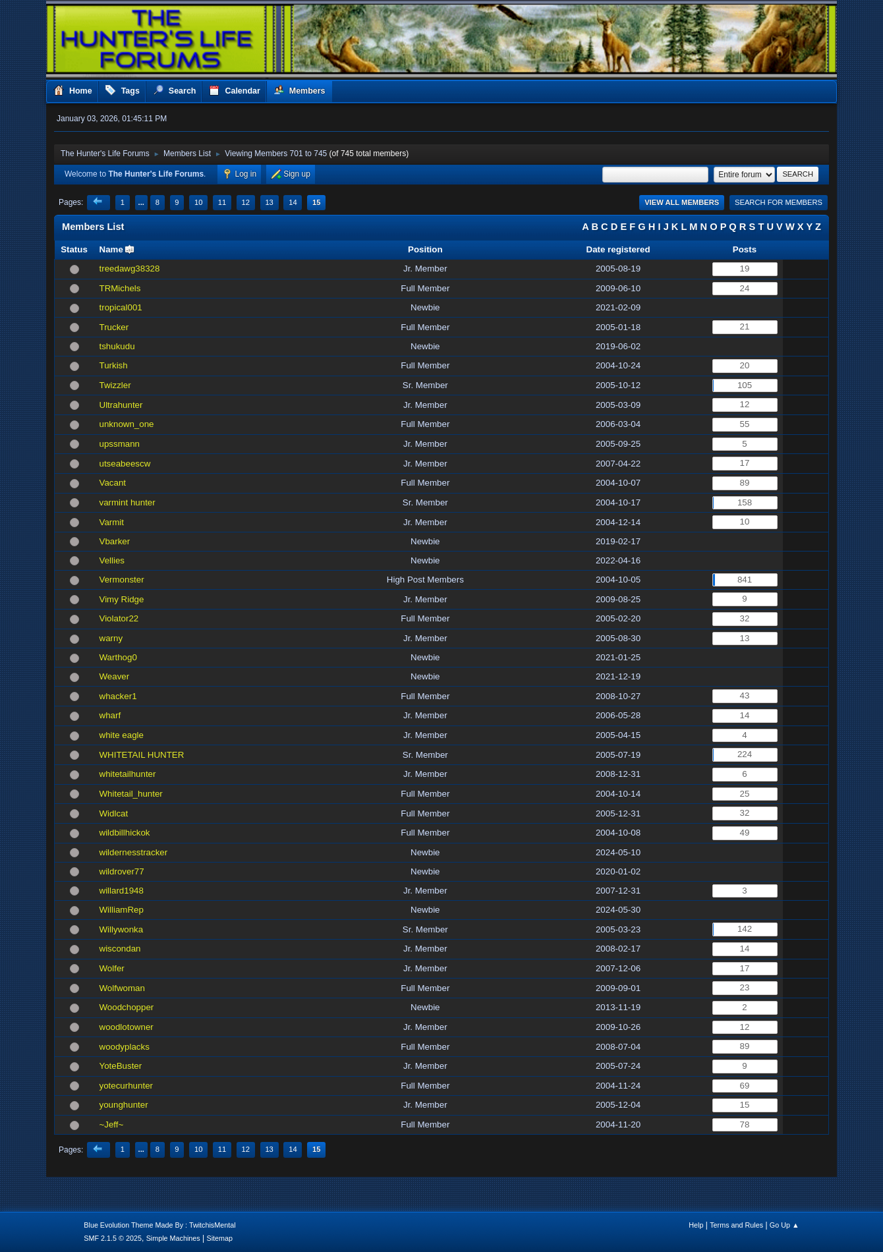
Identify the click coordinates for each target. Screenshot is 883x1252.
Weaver (115, 676)
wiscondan (120, 948)
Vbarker (115, 541)
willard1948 (122, 891)
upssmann (120, 444)
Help (696, 1225)
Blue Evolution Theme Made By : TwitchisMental (159, 1225)
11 (222, 202)
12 (246, 202)
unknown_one (127, 424)
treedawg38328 (130, 268)
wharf (110, 715)
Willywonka (122, 929)
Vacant (113, 483)
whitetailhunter (128, 774)
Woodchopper (127, 1007)
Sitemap (220, 1238)
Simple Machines (173, 1238)
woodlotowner (127, 1027)
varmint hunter (128, 502)
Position (425, 249)
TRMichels (120, 288)
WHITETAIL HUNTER (142, 755)
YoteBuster (121, 1066)
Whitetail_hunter (131, 794)
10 (198, 202)
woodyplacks (125, 1047)
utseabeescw (125, 464)
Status (74, 249)
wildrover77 (122, 871)
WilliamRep (122, 910)
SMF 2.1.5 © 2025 (113, 1238)
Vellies (112, 560)
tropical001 (121, 307)
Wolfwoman (122, 988)
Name (111, 249)
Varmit (112, 522)
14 (293, 202)
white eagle (122, 735)
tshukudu (117, 346)
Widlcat (114, 813)
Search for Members (778, 202)
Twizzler (115, 385)
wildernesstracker (134, 852)
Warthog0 (118, 657)
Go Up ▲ (784, 1225)
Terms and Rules (736, 1225)
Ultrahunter (121, 405)
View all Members (681, 202)
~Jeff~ (112, 1124)
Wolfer (112, 968)
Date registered (618, 249)
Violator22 (119, 618)
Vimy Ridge (122, 599)
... (141, 202)
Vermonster (122, 579)
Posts (744, 249)
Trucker (114, 327)
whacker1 (118, 696)
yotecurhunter (127, 1086)
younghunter (124, 1105)
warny (111, 638)
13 (269, 202)
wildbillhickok (125, 833)
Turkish (114, 365)
